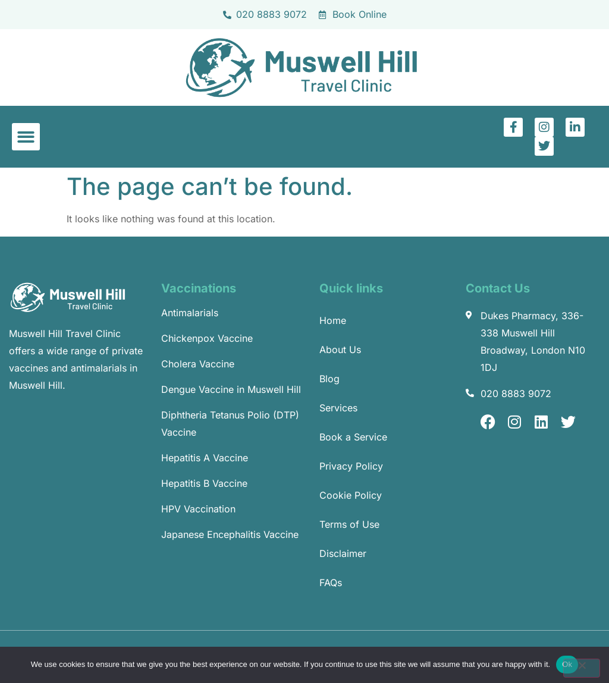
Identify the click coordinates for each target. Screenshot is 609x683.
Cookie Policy (350, 495)
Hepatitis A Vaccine (204, 458)
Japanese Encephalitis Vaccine (230, 534)
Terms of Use (349, 524)
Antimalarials (189, 313)
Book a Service (353, 437)
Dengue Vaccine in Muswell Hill (231, 389)
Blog (329, 379)
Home (332, 320)
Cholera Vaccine (197, 364)
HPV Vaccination (198, 509)
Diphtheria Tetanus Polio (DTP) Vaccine (230, 423)
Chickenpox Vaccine (207, 338)
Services (338, 408)
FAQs (330, 582)
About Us (340, 349)
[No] (581, 668)
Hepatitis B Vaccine (204, 483)
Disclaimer (342, 553)
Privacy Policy (351, 466)
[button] (26, 137)
